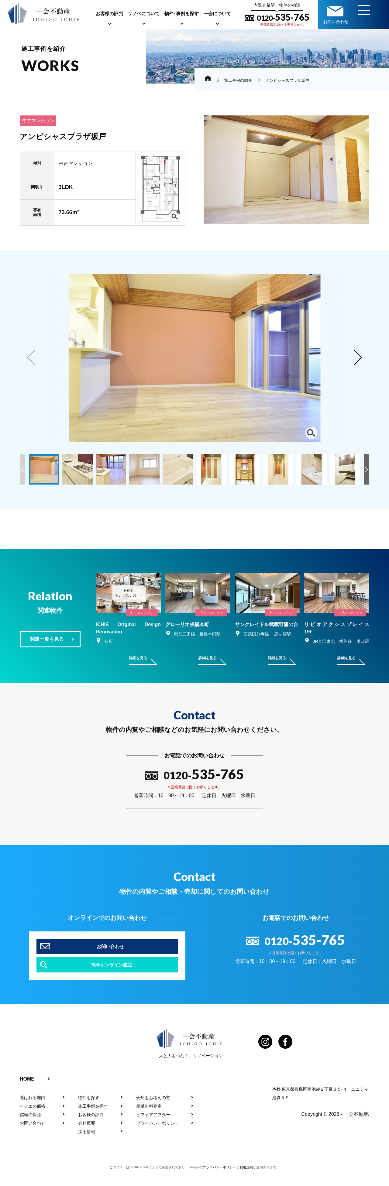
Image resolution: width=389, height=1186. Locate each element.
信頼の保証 (30, 1129)
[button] (357, 357)
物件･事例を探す (181, 13)
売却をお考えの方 (153, 1112)
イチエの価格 (32, 1121)
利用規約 (246, 1182)
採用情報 (86, 1146)
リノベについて (144, 13)
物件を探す (88, 1112)
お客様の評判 (109, 13)
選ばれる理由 (32, 1112)
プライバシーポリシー (157, 1138)
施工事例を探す (93, 1121)
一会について (217, 13)
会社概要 (86, 1138)
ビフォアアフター (153, 1129)
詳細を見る (138, 686)
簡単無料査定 (149, 1121)
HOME (27, 1093)
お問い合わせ (32, 1138)
